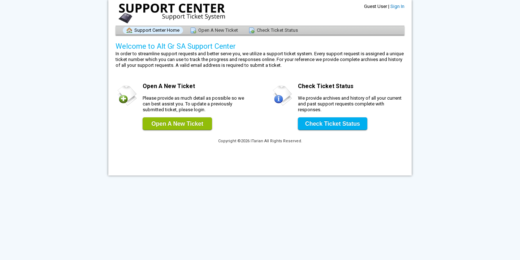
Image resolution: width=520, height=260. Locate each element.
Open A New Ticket (218, 30)
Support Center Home (156, 30)
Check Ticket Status (277, 30)
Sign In (397, 6)
